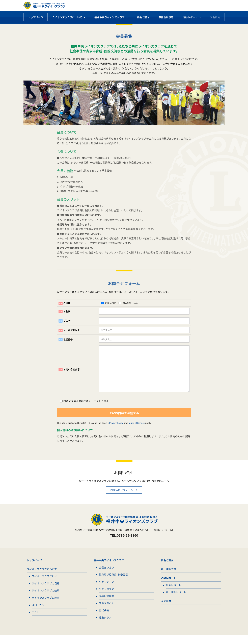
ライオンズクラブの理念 (46, 606)
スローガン (38, 613)
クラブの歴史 (106, 597)
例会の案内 (143, 17)
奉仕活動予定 (166, 17)
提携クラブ (105, 626)
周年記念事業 (106, 604)
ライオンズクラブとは (44, 584)
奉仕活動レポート (176, 600)
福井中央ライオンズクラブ (111, 17)
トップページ (35, 17)
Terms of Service (136, 429)
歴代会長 (104, 619)
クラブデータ (106, 590)
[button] (124, 497)
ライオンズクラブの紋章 (46, 599)
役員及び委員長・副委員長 (113, 582)
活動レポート (192, 17)
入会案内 (215, 17)
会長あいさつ (106, 575)
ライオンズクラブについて (68, 17)
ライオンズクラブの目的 (46, 591)
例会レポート (173, 593)
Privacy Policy (116, 429)
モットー (37, 621)
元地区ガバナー (107, 612)
